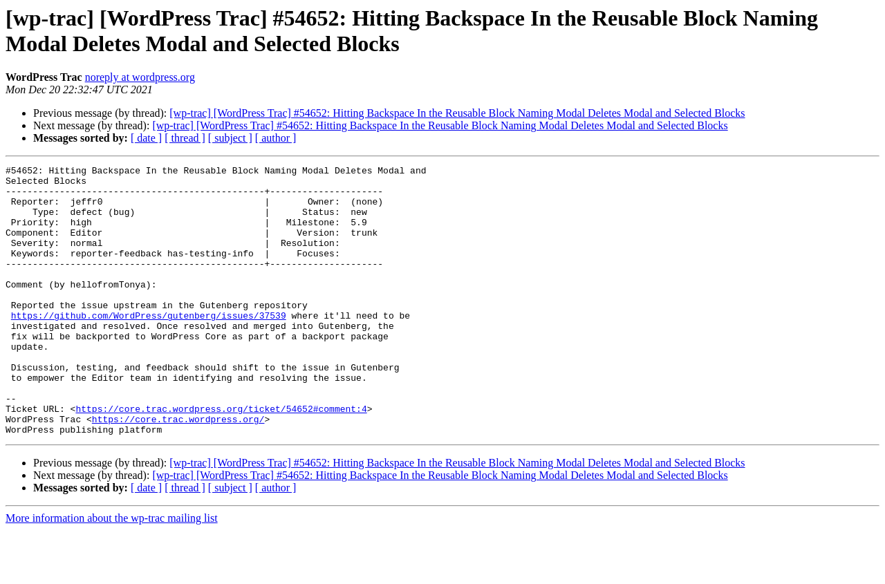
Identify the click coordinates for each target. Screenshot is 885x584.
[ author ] (276, 138)
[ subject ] (230, 138)
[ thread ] (185, 138)
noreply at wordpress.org (140, 77)
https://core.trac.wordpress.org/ (178, 470)
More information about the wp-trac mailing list (112, 572)
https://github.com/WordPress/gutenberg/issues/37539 (148, 346)
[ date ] (146, 138)
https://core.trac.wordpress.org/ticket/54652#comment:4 (220, 458)
